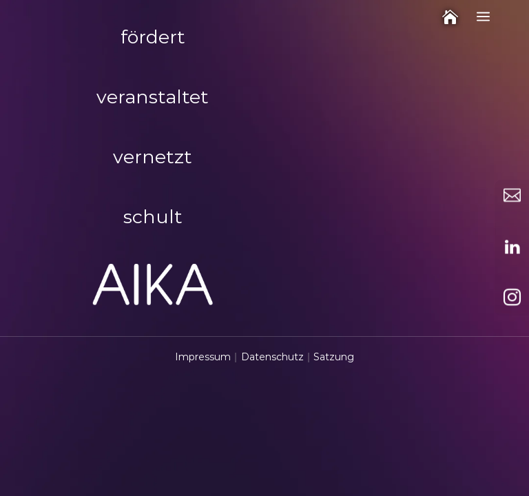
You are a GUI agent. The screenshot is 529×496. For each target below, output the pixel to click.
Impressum (203, 357)
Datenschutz (272, 357)
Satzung (333, 357)
